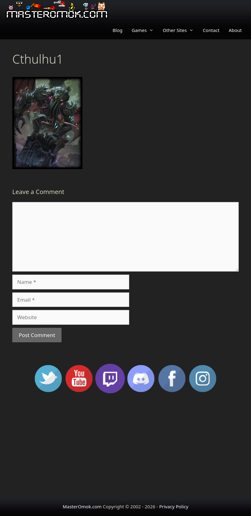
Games (145, 30)
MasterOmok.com (82, 506)
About (235, 30)
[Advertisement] (125, 448)
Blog (117, 30)
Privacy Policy (173, 506)
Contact (211, 30)
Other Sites (180, 30)
